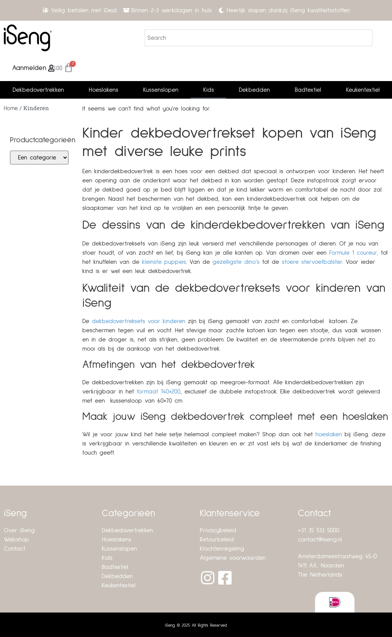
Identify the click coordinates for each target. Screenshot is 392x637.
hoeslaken (328, 434)
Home (11, 108)
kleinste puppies (164, 262)
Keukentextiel (363, 90)
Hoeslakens (103, 90)
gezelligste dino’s (236, 262)
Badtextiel (308, 90)
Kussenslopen (160, 90)
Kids (208, 90)
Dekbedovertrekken (38, 90)
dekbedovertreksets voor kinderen (138, 321)
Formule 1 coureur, (353, 253)
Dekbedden (254, 90)
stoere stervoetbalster (312, 262)
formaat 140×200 (158, 391)
